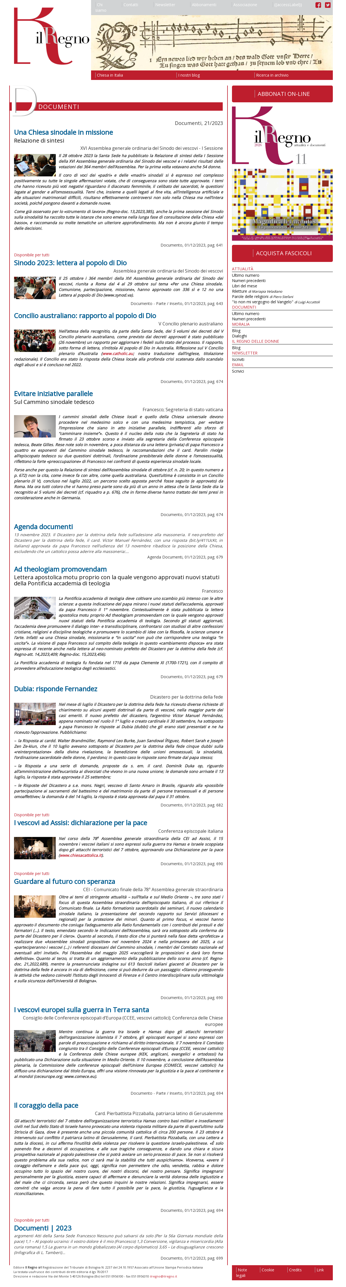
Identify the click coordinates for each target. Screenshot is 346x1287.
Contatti (130, 4)
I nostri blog (188, 75)
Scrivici (238, 371)
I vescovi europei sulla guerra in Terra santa (81, 1009)
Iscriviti (238, 359)
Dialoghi (239, 336)
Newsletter (164, 4)
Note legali (241, 1272)
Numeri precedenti (249, 280)
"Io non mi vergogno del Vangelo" (276, 301)
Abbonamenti (203, 4)
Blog (236, 330)
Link (319, 1269)
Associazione (244, 4)
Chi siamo (100, 7)
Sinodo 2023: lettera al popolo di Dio (70, 262)
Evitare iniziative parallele (53, 393)
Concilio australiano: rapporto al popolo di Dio (85, 315)
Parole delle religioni (262, 296)
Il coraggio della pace (46, 1105)
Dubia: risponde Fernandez (55, 688)
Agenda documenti (43, 526)
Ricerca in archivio (271, 75)
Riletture (257, 291)
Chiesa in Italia (109, 75)
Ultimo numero (245, 275)
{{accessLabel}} (287, 4)
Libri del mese (244, 285)
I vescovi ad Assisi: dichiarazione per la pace (80, 822)
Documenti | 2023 (42, 1227)
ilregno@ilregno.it (163, 1276)
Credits (294, 1269)
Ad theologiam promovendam (60, 569)
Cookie (267, 1269)
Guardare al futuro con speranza (64, 881)
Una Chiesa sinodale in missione (63, 132)
